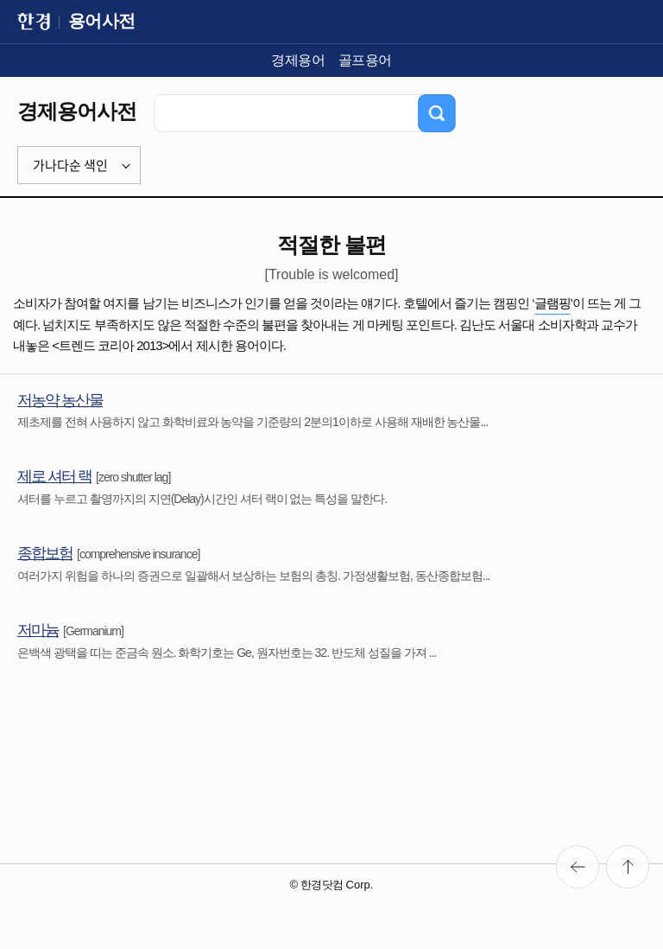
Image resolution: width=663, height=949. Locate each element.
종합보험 (45, 553)
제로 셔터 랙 (54, 476)
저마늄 (38, 630)
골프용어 (365, 60)
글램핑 (552, 303)
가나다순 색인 (70, 165)
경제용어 (298, 60)
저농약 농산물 (60, 400)
